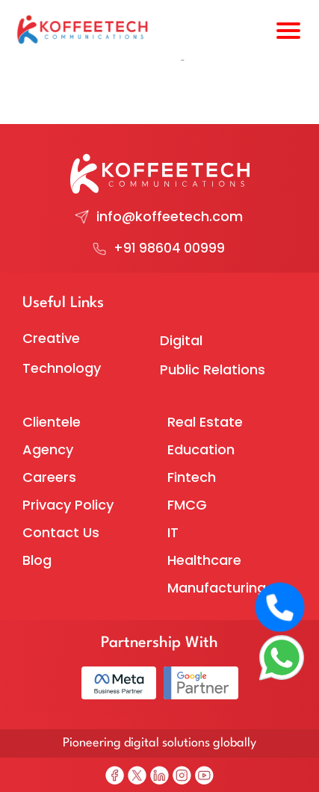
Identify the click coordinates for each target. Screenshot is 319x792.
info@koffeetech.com (169, 216)
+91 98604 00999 (169, 248)
